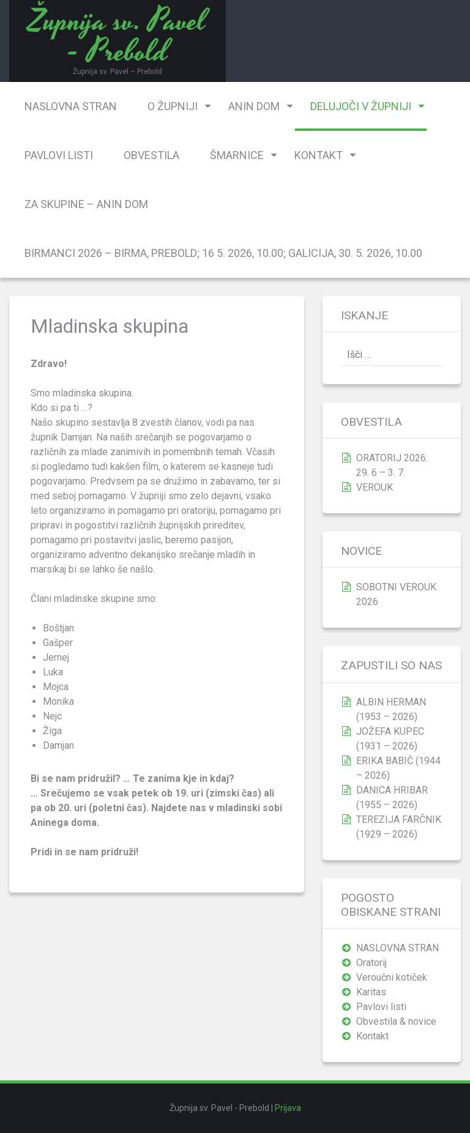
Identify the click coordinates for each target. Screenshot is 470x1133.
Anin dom (254, 106)
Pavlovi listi (58, 155)
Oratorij (371, 962)
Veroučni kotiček (391, 977)
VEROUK (374, 487)
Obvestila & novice (396, 1021)
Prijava (288, 1108)
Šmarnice (237, 155)
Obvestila (151, 155)
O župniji (172, 106)
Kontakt (318, 155)
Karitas (371, 992)
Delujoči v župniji (360, 106)
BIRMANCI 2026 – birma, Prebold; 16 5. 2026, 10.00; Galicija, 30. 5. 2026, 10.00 (223, 253)
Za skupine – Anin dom (86, 204)
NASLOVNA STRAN (70, 106)
